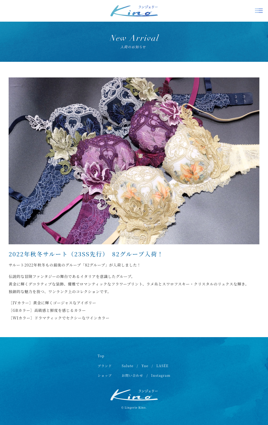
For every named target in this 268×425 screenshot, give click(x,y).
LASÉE (162, 365)
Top (100, 356)
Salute (127, 365)
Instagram (161, 375)
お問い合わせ (132, 375)
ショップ (104, 375)
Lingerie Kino (135, 407)
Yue (145, 365)
